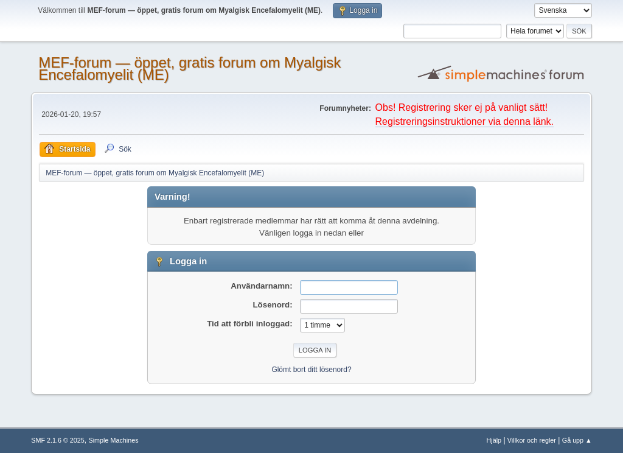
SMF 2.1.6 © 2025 (58, 440)
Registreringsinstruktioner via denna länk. (464, 121)
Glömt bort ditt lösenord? (311, 369)
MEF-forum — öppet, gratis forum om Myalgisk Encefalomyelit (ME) (189, 68)
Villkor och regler (531, 440)
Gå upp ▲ (577, 440)
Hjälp (494, 440)
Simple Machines (114, 440)
